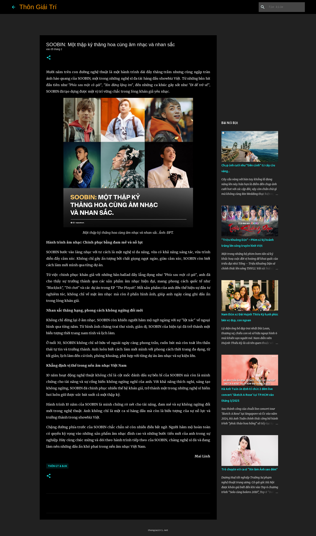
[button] (48, 58)
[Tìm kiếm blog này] (283, 7)
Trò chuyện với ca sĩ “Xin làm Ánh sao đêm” (249, 469)
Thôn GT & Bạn (57, 466)
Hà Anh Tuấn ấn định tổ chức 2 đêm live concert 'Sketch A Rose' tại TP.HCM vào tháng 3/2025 (247, 394)
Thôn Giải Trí (38, 7)
